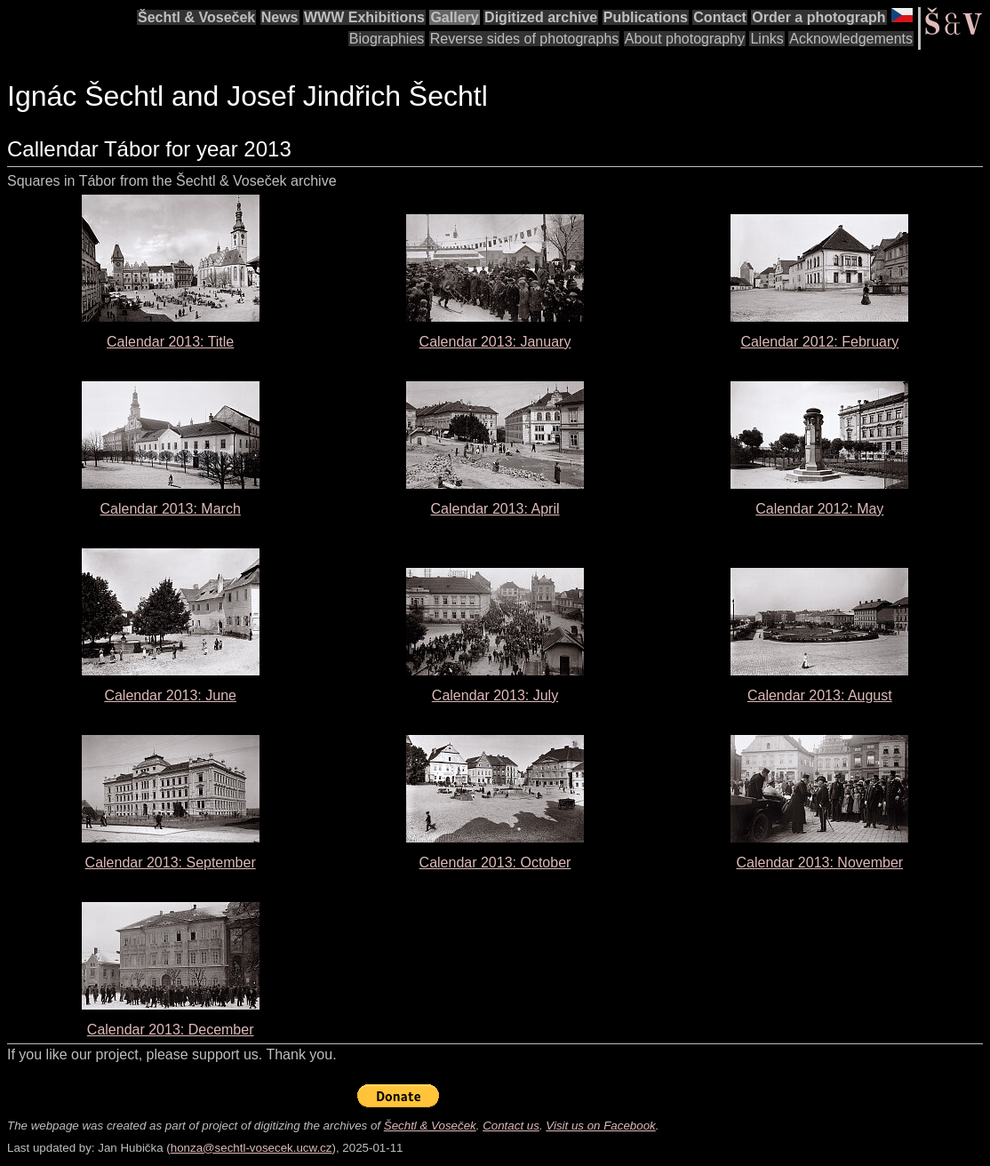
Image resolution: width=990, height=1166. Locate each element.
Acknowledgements (851, 38)
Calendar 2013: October (495, 862)
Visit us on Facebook (600, 1125)
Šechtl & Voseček (196, 17)
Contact (719, 17)
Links (766, 38)
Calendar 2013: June (170, 695)
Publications (645, 17)
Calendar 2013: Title (170, 341)
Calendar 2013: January (495, 341)
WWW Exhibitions (364, 17)
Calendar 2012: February (819, 341)
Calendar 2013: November (819, 862)
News (280, 17)
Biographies (387, 38)
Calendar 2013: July (495, 695)
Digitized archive (540, 17)
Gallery (454, 17)
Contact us (511, 1125)
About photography (685, 38)
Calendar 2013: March (170, 508)
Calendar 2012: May (819, 508)
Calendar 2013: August (819, 695)
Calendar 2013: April (495, 508)
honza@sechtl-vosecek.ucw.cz (251, 1147)
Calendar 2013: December (170, 1029)
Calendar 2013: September (170, 862)
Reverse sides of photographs (524, 38)
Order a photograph (818, 17)
